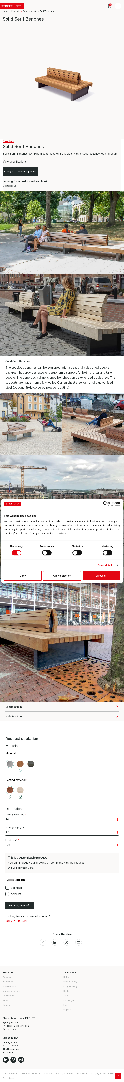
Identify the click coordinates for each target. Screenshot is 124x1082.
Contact (6, 1005)
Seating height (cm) (14, 827)
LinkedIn (6, 1060)
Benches (27, 11)
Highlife (67, 1009)
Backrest (16, 887)
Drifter (66, 977)
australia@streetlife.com (17, 1026)
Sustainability (9, 986)
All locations (9, 1052)
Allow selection (62, 575)
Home (6, 11)
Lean (65, 1005)
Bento (66, 991)
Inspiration (8, 981)
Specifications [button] (13, 706)
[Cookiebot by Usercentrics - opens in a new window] (105, 503)
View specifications (15, 161)
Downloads (8, 995)
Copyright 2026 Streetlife (103, 1073)
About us (7, 977)
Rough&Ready (70, 986)
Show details (105, 565)
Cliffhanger (68, 1000)
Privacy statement (65, 1073)
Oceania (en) (9, 1078)
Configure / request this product (20, 171)
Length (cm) (11, 840)
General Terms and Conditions (37, 1073)
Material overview (11, 991)
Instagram (21, 1060)
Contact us (9, 185)
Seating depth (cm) (14, 815)
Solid (65, 995)
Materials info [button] (13, 716)
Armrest (16, 894)
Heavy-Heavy (70, 981)
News (5, 1000)
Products (15, 11)
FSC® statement (11, 1073)
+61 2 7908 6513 (16, 921)
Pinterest (13, 1060)
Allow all (101, 575)
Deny (23, 575)
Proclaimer (82, 1073)
